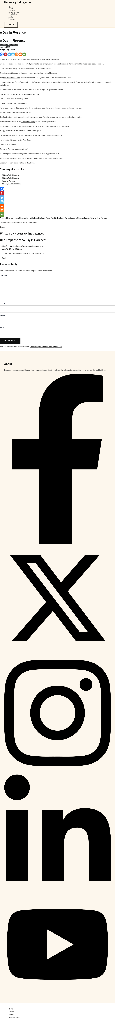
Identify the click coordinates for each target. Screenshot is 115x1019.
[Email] (24, 54)
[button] (11, 25)
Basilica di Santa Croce (11, 78)
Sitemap (11, 19)
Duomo (16, 218)
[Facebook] (2, 54)
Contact (11, 17)
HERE (48, 69)
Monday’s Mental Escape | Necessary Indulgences (20, 246)
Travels (12, 50)
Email (2, 315)
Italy (7, 50)
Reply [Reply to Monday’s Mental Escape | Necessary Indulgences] (4, 258)
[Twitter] (9, 54)
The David (60, 218)
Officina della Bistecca (87, 64)
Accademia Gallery (28, 122)
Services (11, 10)
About (10, 9)
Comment (4, 275)
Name (2, 304)
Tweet (2, 227)
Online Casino (13, 12)
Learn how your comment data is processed (46, 347)
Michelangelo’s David (37, 218)
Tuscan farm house (43, 59)
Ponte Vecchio (51, 218)
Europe (2, 50)
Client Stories (13, 14)
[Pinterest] (5, 54)
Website (2, 327)
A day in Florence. (6, 218)
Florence (22, 218)
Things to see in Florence (74, 218)
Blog (10, 16)
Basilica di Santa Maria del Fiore (27, 94)
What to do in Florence (99, 218)
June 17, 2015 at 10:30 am (12, 249)
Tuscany (87, 218)
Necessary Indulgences (17, 2)
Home (10, 7)
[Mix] (17, 54)
